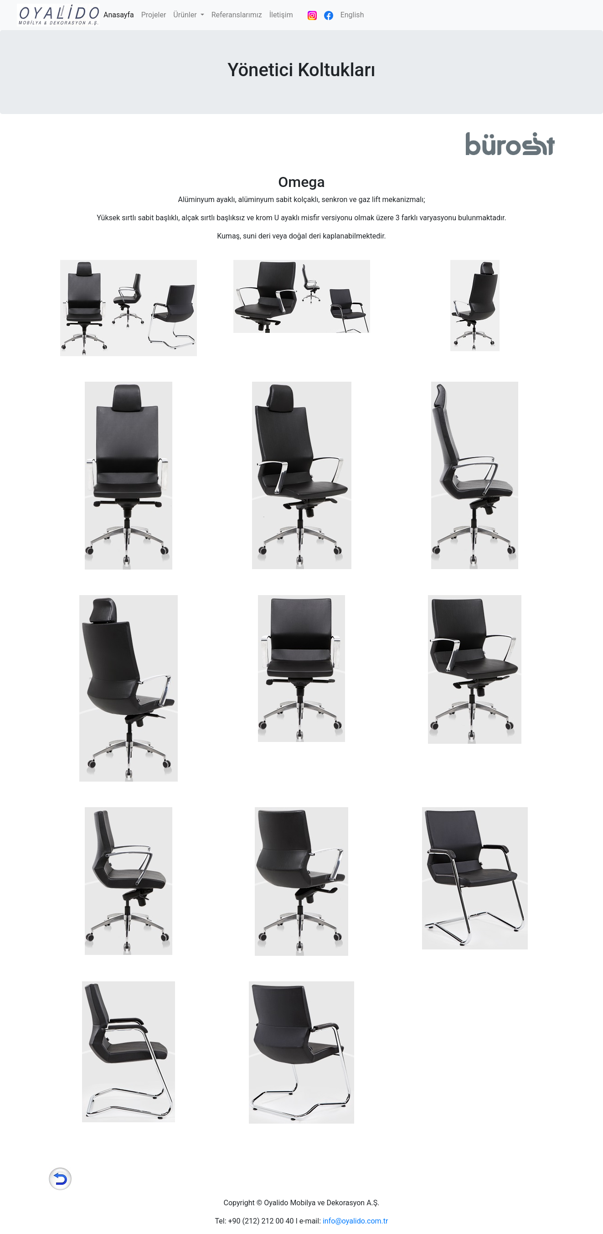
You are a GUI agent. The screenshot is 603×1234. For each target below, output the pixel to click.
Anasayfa (120, 14)
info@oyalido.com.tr (355, 1221)
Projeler (153, 14)
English (352, 14)
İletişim (281, 14)
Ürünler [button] (185, 14)
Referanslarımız (236, 14)
